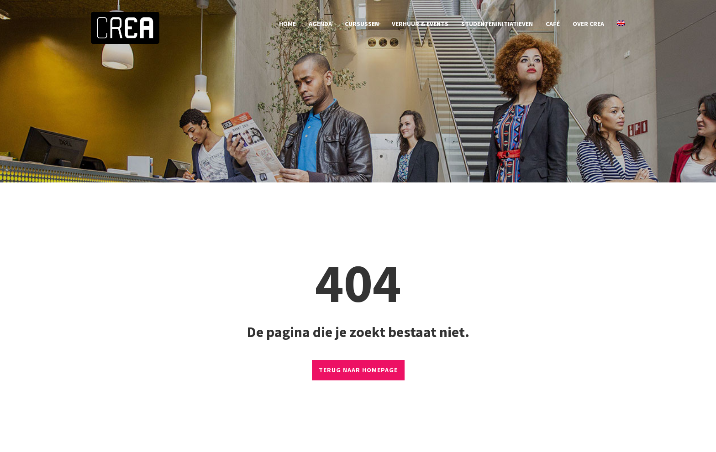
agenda (320, 24)
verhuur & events (420, 24)
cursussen (362, 24)
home (287, 24)
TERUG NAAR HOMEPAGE (358, 370)
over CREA (588, 24)
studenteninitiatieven (497, 24)
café (553, 24)
